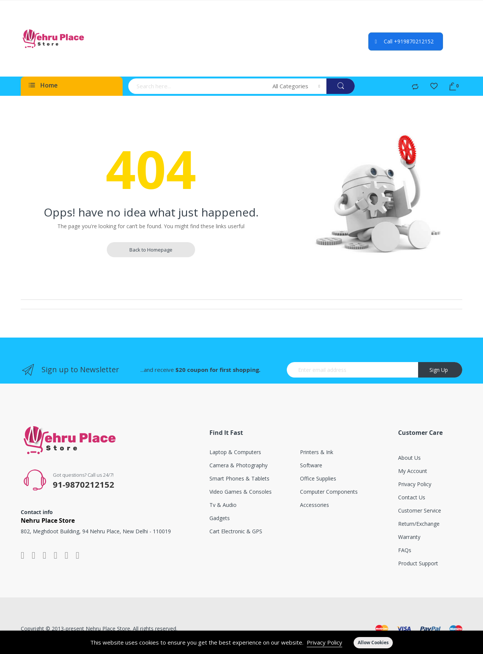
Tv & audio (223, 504)
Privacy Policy (324, 642)
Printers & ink (316, 452)
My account (412, 470)
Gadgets (219, 518)
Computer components (329, 491)
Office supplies (318, 478)
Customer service (419, 510)
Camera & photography (238, 465)
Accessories (314, 504)
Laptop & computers (235, 452)
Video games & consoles (240, 491)
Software (311, 465)
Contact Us (411, 497)
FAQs (404, 550)
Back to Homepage (150, 249)
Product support (418, 563)
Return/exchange (419, 523)
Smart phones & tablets (239, 478)
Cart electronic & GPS (235, 531)
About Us (409, 457)
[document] (241, 642)
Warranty (409, 536)
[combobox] (198, 86)
